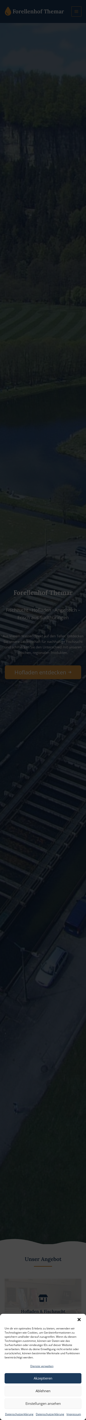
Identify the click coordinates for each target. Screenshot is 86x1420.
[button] (79, 1319)
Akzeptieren (43, 1378)
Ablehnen (43, 1391)
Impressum (74, 1414)
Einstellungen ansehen (43, 1403)
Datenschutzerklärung (19, 1414)
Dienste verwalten (41, 1366)
